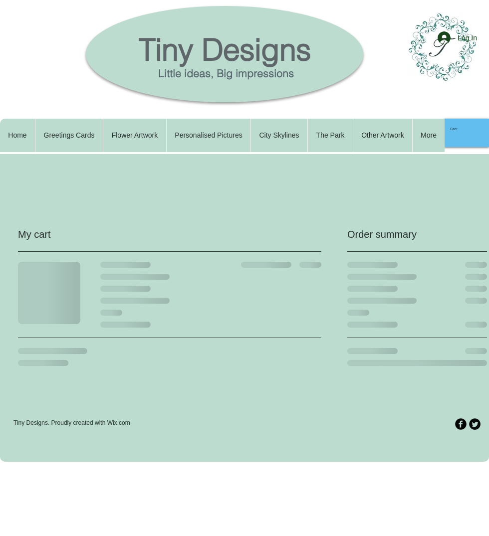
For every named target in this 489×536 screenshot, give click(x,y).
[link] (458, 129)
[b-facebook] (461, 424)
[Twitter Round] (475, 424)
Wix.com (118, 422)
